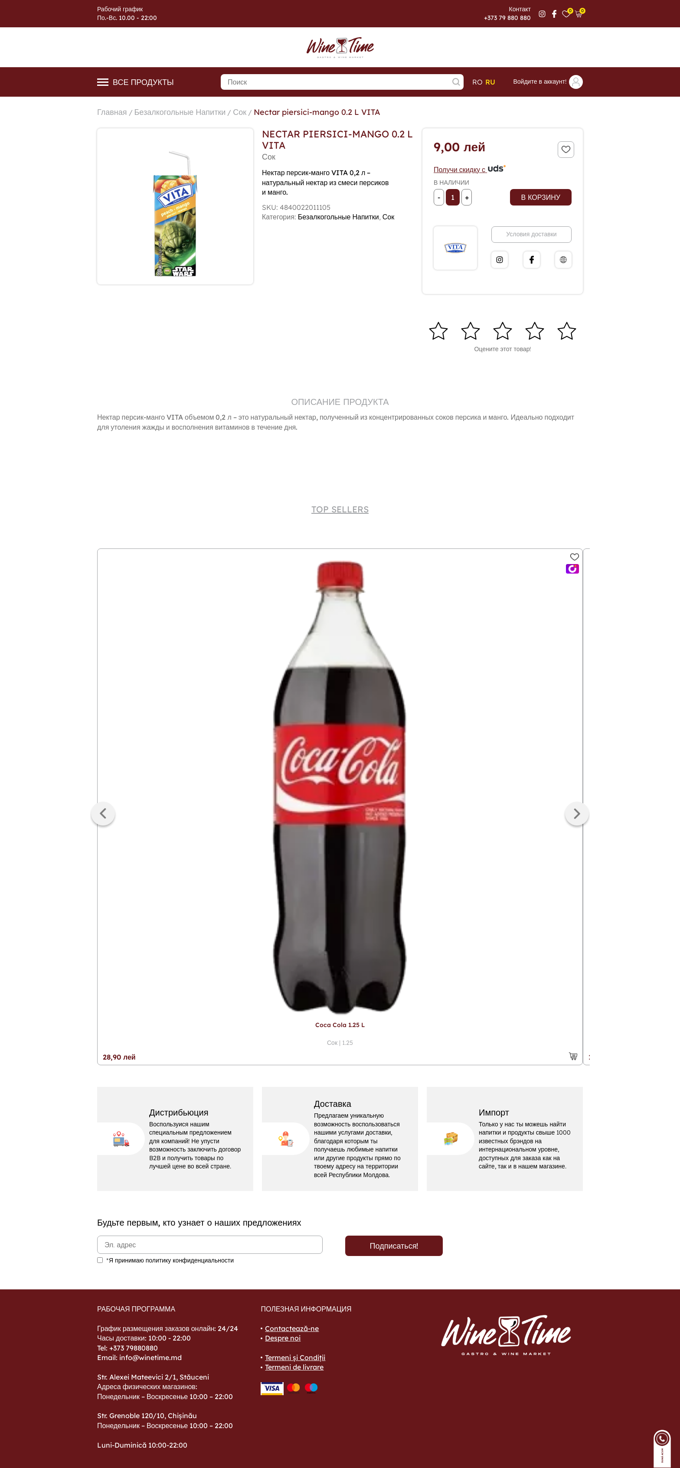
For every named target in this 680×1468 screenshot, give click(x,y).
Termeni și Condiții (295, 1357)
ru (490, 82)
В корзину (540, 197)
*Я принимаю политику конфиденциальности (170, 1260)
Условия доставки (531, 234)
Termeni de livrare (294, 1367)
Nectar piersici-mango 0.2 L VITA (317, 112)
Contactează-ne (292, 1328)
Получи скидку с (470, 169)
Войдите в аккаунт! (548, 82)
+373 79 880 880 (507, 18)
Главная (112, 112)
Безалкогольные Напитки (180, 112)
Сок (239, 112)
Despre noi (283, 1338)
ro (477, 82)
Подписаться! (394, 1246)
